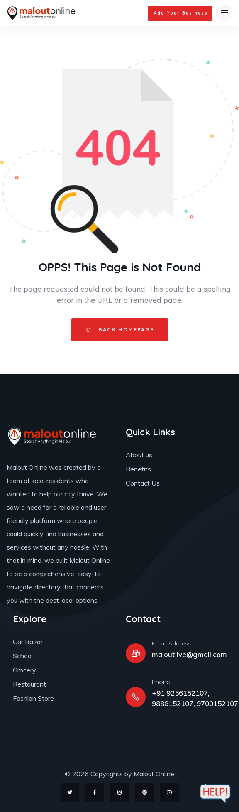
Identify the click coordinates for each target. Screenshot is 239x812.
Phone (161, 682)
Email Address (171, 643)
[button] (180, 13)
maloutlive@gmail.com (189, 654)
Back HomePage (119, 329)
